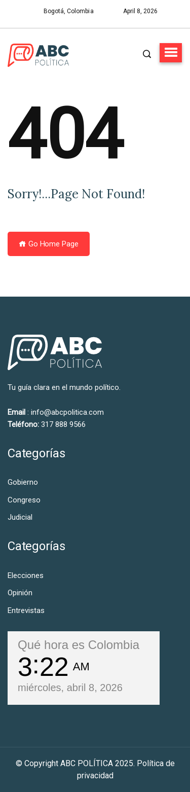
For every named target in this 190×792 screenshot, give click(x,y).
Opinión (20, 592)
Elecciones (26, 575)
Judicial (20, 517)
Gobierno (23, 482)
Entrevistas (26, 610)
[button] (171, 52)
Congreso (24, 500)
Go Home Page (49, 243)
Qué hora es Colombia (78, 645)
